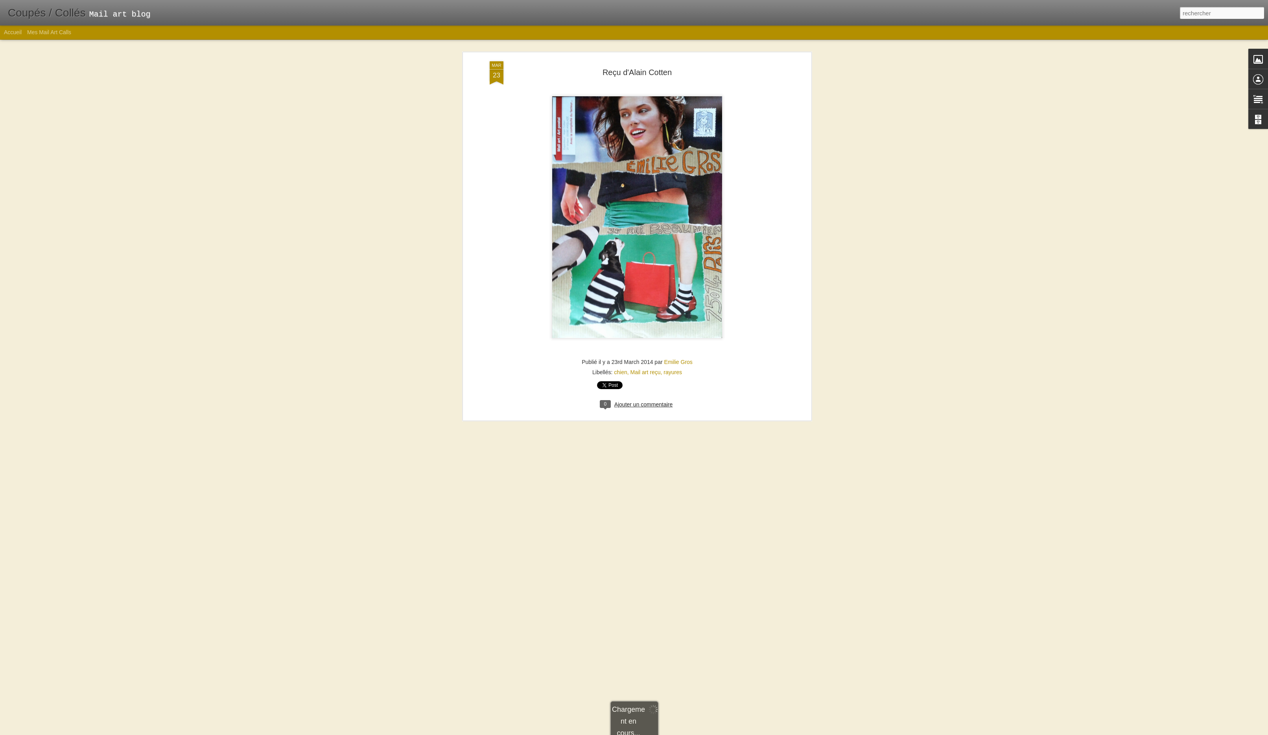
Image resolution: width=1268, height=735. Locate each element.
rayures (672, 135)
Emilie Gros (678, 124)
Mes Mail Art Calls (49, 32)
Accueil (13, 32)
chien (620, 135)
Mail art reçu (645, 135)
